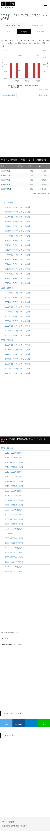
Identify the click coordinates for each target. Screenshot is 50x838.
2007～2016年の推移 (14, 500)
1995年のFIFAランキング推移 (17, 364)
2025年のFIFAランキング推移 (17, 212)
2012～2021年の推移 (14, 477)
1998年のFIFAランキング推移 (17, 350)
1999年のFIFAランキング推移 (17, 345)
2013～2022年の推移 (14, 472)
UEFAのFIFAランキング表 (11, 644)
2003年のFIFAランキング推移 (17, 321)
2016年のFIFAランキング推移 (17, 255)
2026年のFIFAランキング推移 (17, 207)
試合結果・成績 (37, 25)
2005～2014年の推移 (14, 510)
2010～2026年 (25, 202)
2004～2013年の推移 (14, 515)
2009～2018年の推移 (14, 491)
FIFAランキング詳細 (12, 25)
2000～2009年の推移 (14, 538)
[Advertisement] (25, 129)
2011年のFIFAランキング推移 (17, 278)
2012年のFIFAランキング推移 (17, 274)
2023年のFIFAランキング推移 (17, 222)
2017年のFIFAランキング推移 (17, 250)
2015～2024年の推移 (14, 462)
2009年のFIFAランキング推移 (17, 293)
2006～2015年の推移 (14, 505)
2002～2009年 (25, 533)
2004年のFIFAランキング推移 (17, 316)
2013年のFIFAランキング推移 (17, 269)
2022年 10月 (6, 189)
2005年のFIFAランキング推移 (17, 312)
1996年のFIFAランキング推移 (17, 359)
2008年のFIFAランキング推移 (17, 297)
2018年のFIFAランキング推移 (17, 245)
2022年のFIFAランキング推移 (17, 226)
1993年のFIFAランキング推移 (17, 373)
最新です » (43, 95)
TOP (8, 31)
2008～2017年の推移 (14, 496)
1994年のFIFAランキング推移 (17, 369)
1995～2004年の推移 (14, 562)
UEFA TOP (6, 638)
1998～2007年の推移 (14, 548)
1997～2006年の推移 (14, 553)
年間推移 (24, 31)
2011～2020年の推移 (14, 481)
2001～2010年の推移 (14, 529)
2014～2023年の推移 (14, 467)
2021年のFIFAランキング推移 (17, 231)
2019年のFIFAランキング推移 (17, 241)
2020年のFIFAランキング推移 (17, 236)
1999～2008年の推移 (14, 543)
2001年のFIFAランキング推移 (17, 331)
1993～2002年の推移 (14, 571)
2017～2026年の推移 (14, 453)
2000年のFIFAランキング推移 (17, 335)
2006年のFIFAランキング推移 (17, 307)
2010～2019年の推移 (14, 486)
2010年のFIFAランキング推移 (17, 283)
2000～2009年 (25, 288)
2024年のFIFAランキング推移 (17, 217)
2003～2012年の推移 (14, 519)
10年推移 (40, 31)
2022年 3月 (5, 175)
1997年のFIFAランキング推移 (17, 354)
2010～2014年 (25, 448)
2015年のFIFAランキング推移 (17, 260)
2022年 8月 (5, 184)
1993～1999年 (25, 340)
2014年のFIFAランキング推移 (17, 264)
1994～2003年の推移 (14, 567)
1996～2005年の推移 (14, 557)
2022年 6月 (5, 180)
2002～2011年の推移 (14, 524)
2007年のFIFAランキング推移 (17, 302)
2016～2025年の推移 (14, 458)
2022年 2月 (5, 171)
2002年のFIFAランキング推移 (17, 326)
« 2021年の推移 (9, 95)
